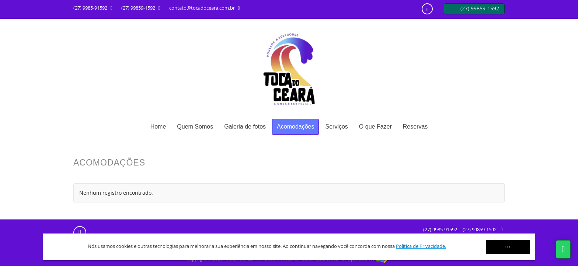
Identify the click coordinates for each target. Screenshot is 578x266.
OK (508, 246)
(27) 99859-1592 (480, 229)
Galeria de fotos (245, 126)
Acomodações (295, 126)
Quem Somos (195, 126)
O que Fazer (375, 126)
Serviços (336, 126)
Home (158, 126)
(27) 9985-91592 (440, 229)
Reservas (415, 126)
